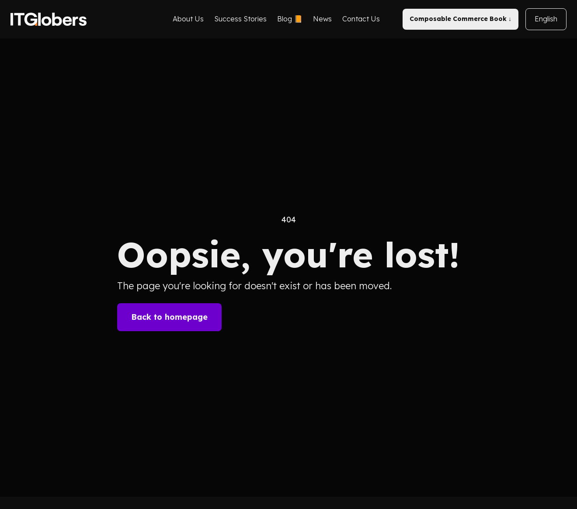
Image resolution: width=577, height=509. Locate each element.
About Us (188, 18)
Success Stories (240, 18)
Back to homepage (169, 317)
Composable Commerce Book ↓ (460, 19)
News (322, 18)
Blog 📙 (289, 18)
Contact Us (361, 18)
